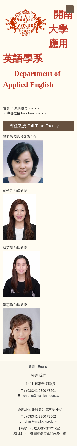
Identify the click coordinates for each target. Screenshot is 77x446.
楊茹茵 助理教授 (15, 248)
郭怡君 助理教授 (15, 191)
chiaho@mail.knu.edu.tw (41, 395)
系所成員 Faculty (26, 108)
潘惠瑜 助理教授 (15, 305)
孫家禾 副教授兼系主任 (20, 136)
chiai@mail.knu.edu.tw (41, 421)
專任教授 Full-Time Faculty (26, 113)
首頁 (6, 108)
